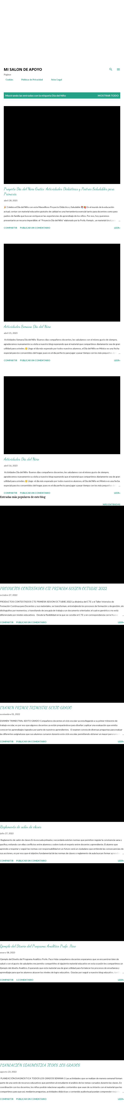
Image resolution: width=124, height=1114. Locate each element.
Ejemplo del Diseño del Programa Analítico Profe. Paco (38, 946)
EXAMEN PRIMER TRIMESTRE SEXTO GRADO (36, 707)
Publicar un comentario (35, 227)
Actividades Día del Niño (21, 459)
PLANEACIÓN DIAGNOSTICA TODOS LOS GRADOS (40, 1065)
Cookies (7, 80)
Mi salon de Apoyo (23, 69)
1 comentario (24, 979)
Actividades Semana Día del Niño (27, 326)
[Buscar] (111, 69)
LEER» (117, 227)
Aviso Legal (54, 80)
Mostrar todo (108, 95)
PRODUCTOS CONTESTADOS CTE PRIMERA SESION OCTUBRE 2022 (53, 588)
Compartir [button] (10, 227)
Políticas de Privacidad (30, 80)
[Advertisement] (56, 9)
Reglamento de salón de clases (20, 827)
